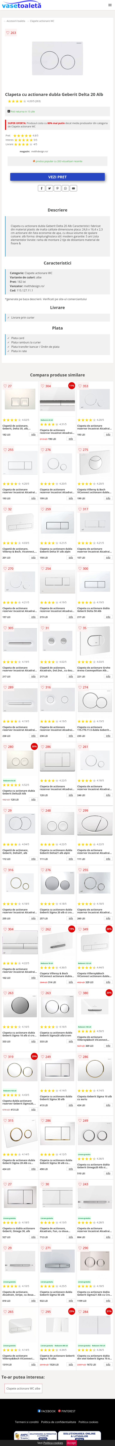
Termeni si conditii (27, 1422)
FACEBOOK (47, 1411)
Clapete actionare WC (42, 21)
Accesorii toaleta (16, 21)
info (33, 434)
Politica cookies (88, 1422)
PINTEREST (66, 1411)
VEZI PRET (57, 176)
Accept (71, 1443)
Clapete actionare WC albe (23, 1388)
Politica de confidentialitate (58, 1422)
